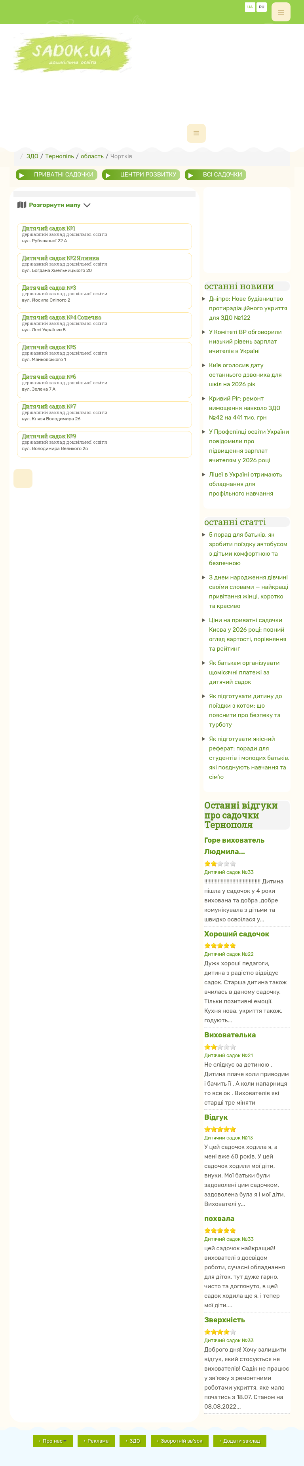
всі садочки (222, 174)
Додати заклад (241, 1441)
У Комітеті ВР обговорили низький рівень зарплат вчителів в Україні (245, 342)
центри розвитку (148, 174)
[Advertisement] (157, 90)
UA (250, 7)
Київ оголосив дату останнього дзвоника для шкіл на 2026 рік (245, 375)
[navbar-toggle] (196, 133)
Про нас (54, 1441)
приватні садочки (63, 174)
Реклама (97, 1441)
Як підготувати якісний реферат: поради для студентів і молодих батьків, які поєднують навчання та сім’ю (249, 757)
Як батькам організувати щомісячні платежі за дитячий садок (244, 672)
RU (261, 7)
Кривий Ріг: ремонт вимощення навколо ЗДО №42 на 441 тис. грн (244, 408)
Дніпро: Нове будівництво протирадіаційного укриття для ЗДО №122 (248, 308)
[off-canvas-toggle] (281, 11)
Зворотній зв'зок (181, 1441)
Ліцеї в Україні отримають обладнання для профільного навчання (245, 484)
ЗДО (134, 1441)
